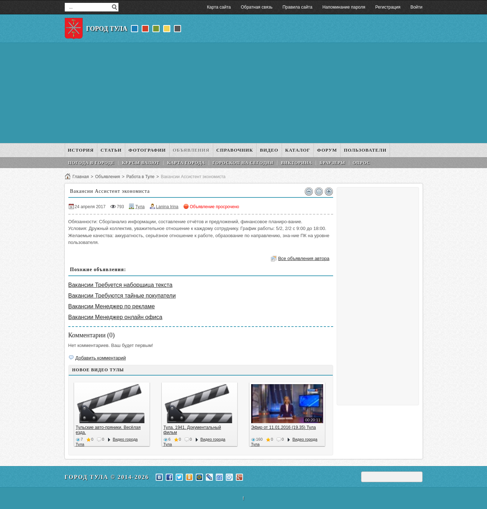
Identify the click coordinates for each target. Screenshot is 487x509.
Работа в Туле (140, 176)
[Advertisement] (243, 93)
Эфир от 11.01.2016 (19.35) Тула (283, 427)
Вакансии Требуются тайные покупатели (122, 296)
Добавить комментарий (101, 358)
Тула (140, 206)
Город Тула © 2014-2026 (107, 477)
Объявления (107, 176)
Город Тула (106, 28)
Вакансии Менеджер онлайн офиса (115, 317)
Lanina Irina (167, 206)
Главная (81, 176)
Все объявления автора (303, 258)
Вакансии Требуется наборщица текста (120, 285)
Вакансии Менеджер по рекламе (111, 306)
